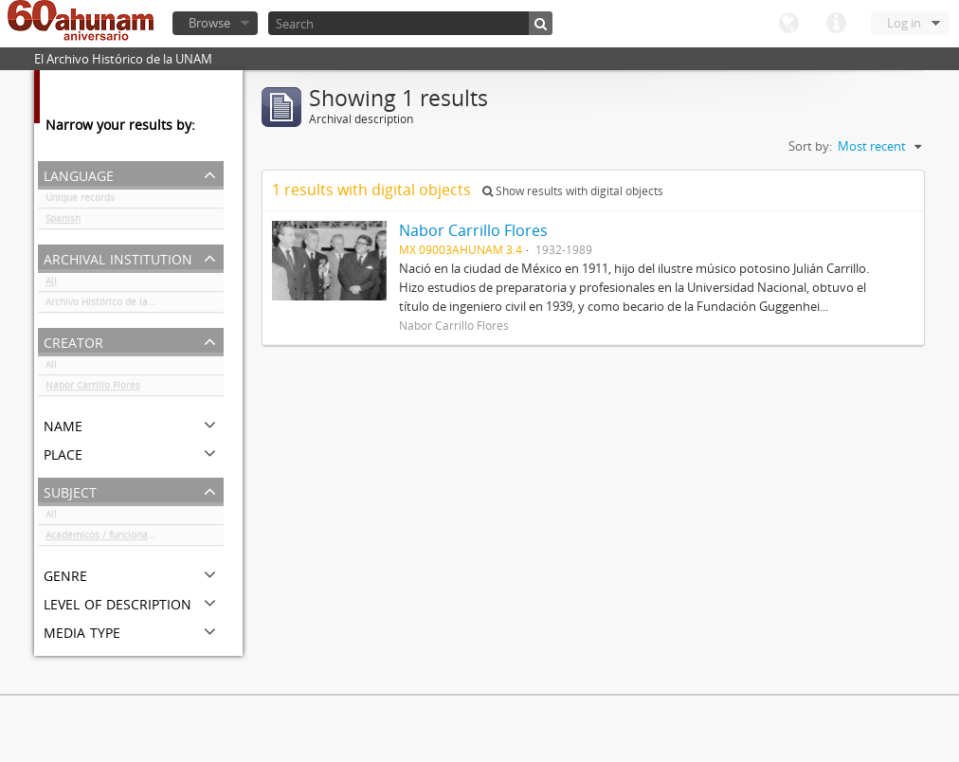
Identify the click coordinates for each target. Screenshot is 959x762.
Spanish (63, 221)
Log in (904, 22)
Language (788, 23)
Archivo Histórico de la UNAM (112, 305)
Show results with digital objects (572, 191)
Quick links (835, 23)
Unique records (80, 201)
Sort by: (810, 145)
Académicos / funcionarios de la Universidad (134, 538)
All (51, 284)
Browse (209, 22)
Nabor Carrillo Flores (92, 388)
